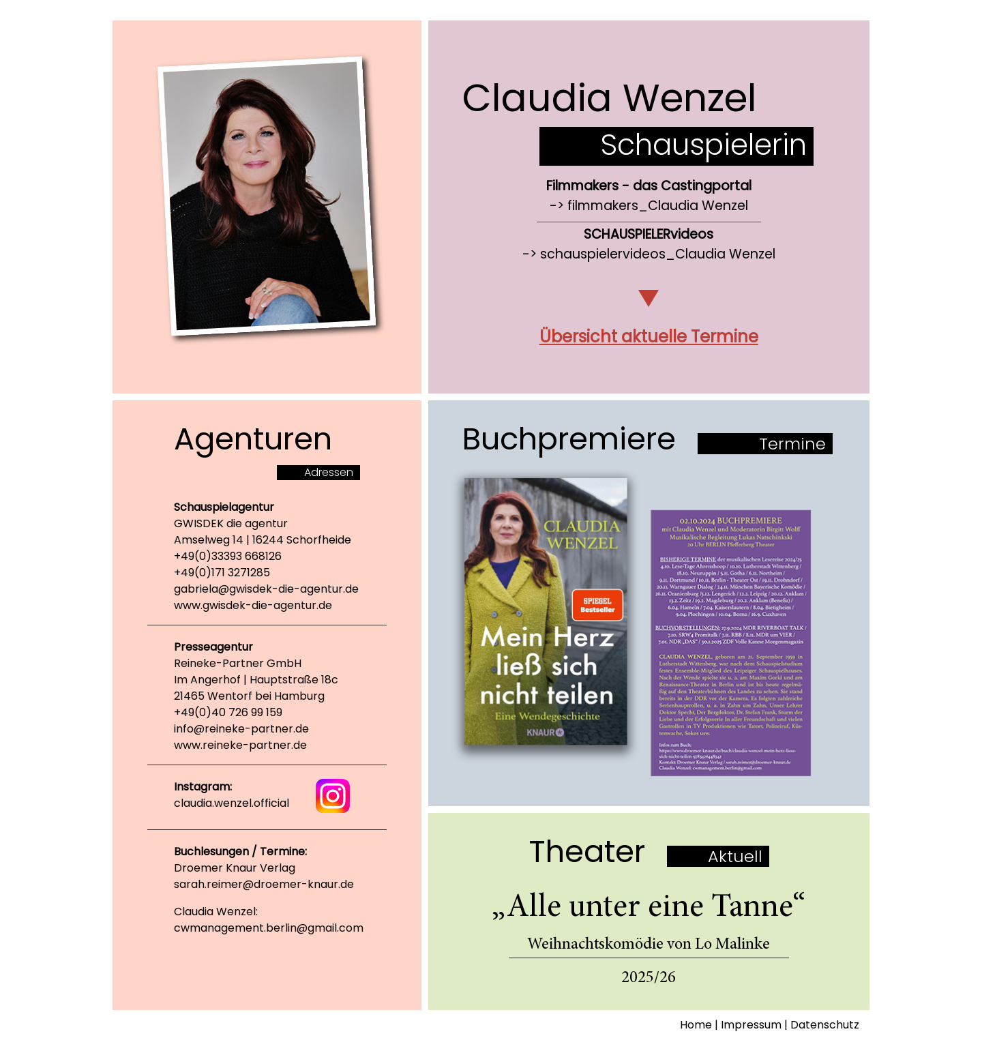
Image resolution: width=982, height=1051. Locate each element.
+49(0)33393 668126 (228, 556)
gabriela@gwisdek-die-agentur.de (266, 589)
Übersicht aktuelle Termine (648, 336)
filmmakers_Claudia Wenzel (657, 205)
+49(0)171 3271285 (222, 572)
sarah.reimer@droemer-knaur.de (264, 884)
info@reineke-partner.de (241, 729)
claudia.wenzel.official (231, 803)
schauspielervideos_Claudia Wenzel (657, 254)
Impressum (751, 1025)
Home (696, 1025)
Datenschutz (824, 1025)
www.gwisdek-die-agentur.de (253, 605)
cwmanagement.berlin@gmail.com (268, 928)
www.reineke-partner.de (240, 745)
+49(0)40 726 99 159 (228, 712)
